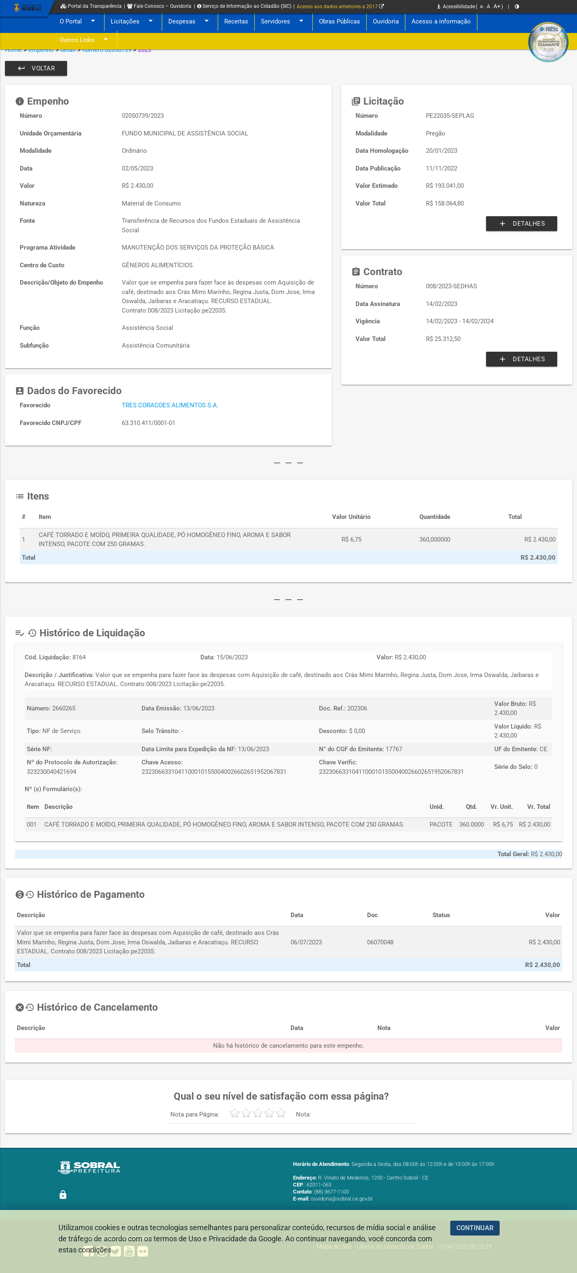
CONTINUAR (474, 1228)
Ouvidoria (386, 21)
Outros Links (85, 40)
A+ (496, 6)
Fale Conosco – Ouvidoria (159, 6)
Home (13, 50)
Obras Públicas (339, 21)
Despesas (190, 21)
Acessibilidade (456, 6)
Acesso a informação (441, 21)
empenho (41, 50)
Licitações (133, 21)
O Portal (79, 21)
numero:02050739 (106, 50)
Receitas (236, 21)
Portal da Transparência (91, 6)
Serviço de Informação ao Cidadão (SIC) (244, 6)
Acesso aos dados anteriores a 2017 (340, 6)
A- (482, 6)
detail (68, 50)
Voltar (36, 68)
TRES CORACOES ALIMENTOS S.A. (170, 405)
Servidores (283, 21)
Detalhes (521, 223)
